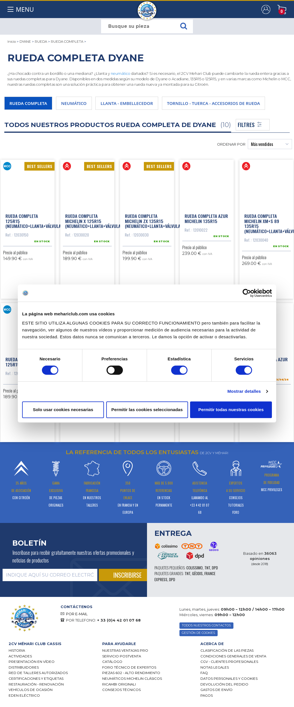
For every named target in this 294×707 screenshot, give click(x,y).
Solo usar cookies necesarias (63, 409)
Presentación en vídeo (32, 662)
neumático (120, 73)
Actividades (20, 656)
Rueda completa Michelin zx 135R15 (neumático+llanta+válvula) (153, 220)
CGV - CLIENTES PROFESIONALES (229, 662)
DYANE (25, 42)
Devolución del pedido (224, 684)
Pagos (206, 696)
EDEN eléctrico (24, 696)
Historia (17, 651)
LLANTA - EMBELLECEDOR (126, 103)
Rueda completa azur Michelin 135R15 (206, 218)
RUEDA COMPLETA (67, 42)
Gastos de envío (216, 690)
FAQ (204, 673)
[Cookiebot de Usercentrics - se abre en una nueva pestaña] (247, 293)
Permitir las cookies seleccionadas (147, 409)
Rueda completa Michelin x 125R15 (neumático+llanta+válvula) (93, 220)
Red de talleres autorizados (38, 673)
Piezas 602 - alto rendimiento (131, 673)
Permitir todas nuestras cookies (231, 409)
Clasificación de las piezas (227, 651)
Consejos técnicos (121, 690)
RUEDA (41, 42)
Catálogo (112, 662)
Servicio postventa (121, 656)
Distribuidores (24, 667)
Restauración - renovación (36, 684)
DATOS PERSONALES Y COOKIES (229, 679)
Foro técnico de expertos (129, 667)
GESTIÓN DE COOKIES (198, 633)
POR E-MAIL (77, 614)
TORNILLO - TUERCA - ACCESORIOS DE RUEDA (213, 103)
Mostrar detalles (244, 391)
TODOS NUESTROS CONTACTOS (206, 625)
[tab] (51, 644)
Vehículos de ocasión (31, 690)
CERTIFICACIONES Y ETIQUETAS (36, 679)
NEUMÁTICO (74, 103)
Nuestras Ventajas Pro (125, 651)
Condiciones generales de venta (233, 656)
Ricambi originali (119, 684)
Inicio (11, 42)
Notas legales (214, 667)
